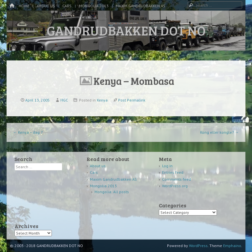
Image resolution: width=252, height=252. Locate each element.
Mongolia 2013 (94, 5)
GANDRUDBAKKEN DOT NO (126, 30)
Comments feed (176, 179)
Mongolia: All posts (111, 191)
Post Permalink (131, 100)
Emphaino (232, 245)
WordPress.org (175, 185)
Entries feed (172, 172)
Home (24, 5)
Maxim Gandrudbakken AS (140, 5)
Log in (167, 165)
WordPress (198, 245)
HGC (64, 100)
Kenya (102, 100)
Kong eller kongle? (219, 132)
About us (46, 5)
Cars (67, 5)
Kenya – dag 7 (28, 132)
